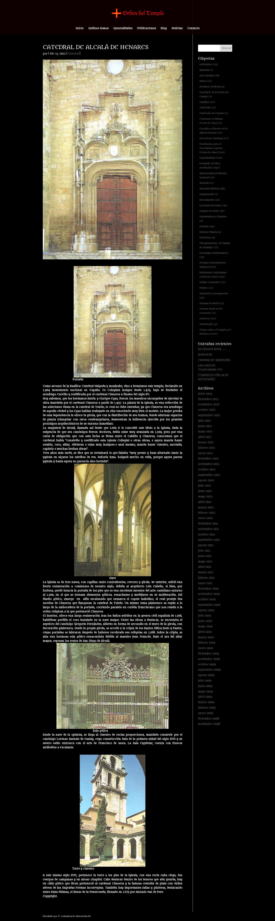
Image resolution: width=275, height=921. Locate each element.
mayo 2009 (205, 691)
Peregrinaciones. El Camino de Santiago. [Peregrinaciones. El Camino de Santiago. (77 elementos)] (214, 245)
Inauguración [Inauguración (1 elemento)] (208, 194)
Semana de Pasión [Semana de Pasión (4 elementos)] (211, 303)
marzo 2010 (206, 637)
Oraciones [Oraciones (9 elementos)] (207, 237)
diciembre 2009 (208, 653)
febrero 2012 (206, 512)
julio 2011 (204, 550)
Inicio (79, 28)
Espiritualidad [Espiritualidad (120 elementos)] (210, 157)
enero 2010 (205, 648)
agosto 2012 (206, 480)
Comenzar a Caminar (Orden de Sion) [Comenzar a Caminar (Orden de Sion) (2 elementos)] (211, 120)
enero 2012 (205, 518)
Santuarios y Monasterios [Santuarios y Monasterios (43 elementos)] (213, 295)
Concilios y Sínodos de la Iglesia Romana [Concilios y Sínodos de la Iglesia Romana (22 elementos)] (213, 130)
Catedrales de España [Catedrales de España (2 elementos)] (213, 113)
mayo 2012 (205, 496)
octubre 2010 (207, 599)
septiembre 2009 (209, 669)
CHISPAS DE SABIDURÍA (214, 360)
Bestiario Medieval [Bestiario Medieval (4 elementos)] (212, 86)
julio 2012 (204, 485)
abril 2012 (205, 502)
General (73, 53)
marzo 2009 (206, 702)
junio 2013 (205, 426)
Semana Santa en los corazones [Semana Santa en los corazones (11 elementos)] (211, 310)
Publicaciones (146, 28)
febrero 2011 (206, 577)
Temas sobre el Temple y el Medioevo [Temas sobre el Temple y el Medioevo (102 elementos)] (214, 331)
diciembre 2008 (208, 718)
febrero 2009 (207, 707)
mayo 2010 (205, 626)
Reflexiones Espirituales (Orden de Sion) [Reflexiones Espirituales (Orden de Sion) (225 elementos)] (213, 274)
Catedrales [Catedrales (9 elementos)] (207, 107)
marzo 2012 (206, 507)
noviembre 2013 (208, 404)
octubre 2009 (207, 664)
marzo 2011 (205, 572)
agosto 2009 (206, 675)
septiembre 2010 (209, 604)
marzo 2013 (205, 442)
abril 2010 (205, 632)
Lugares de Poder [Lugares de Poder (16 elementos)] (211, 211)
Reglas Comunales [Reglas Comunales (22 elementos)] (212, 282)
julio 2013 (204, 420)
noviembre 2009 (209, 659)
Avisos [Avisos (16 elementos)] (205, 81)
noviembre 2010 (209, 594)
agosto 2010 (206, 610)
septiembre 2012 (209, 475)
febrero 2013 (206, 447)
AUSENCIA (205, 354)
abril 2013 (204, 437)
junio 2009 (205, 686)
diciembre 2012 (208, 458)
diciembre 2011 (208, 523)
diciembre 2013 (208, 399)
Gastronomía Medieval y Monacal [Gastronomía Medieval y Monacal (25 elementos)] (213, 175)
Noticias (177, 28)
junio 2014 (205, 393)
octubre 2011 (206, 534)
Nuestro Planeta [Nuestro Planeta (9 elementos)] (210, 232)
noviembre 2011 (208, 529)
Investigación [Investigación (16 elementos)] (209, 200)
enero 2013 (205, 453)
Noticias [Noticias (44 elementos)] (207, 226)
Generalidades (122, 28)
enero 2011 (205, 583)
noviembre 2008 (209, 723)
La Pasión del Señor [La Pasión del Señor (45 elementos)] (213, 205)
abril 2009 (205, 696)
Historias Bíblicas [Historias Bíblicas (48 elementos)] (212, 188)
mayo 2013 (205, 431)
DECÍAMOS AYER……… (212, 349)
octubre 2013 (206, 409)
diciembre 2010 (208, 588)
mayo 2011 (205, 561)
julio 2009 (204, 680)
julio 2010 (204, 615)
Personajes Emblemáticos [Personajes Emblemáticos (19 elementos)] (213, 255)
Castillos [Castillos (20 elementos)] (207, 102)
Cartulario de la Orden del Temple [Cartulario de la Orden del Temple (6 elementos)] (214, 94)
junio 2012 (205, 491)
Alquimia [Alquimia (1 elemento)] (206, 70)
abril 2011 (204, 566)
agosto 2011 (206, 545)
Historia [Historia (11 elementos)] (206, 183)
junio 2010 (205, 621)
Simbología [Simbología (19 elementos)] (208, 324)
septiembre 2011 (209, 539)
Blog (164, 28)
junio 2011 (205, 556)
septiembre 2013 (209, 415)
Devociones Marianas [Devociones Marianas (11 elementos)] (214, 138)
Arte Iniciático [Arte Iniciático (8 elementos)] (209, 75)
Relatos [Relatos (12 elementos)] (206, 287)
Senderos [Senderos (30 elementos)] (207, 318)
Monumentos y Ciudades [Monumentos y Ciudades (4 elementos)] (213, 218)
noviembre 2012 (208, 464)
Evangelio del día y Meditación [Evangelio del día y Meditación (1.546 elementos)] (209, 165)
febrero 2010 (206, 642)
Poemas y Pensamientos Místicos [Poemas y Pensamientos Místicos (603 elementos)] (212, 264)
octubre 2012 (206, 469)
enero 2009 (205, 713)
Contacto (193, 28)
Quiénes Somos (98, 28)
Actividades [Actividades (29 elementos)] (208, 64)
